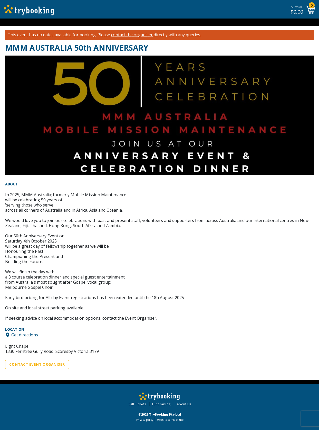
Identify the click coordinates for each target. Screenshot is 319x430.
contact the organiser (132, 34)
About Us (184, 404)
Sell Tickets (137, 404)
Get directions (24, 335)
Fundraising (161, 404)
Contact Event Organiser (37, 364)
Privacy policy (144, 420)
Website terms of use (170, 420)
